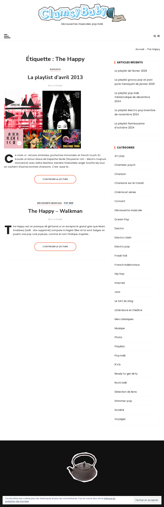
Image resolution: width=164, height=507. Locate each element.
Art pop (119, 156)
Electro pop (122, 246)
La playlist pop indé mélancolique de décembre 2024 (132, 97)
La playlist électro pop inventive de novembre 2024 (135, 112)
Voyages (120, 419)
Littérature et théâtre (128, 310)
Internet (120, 283)
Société (119, 410)
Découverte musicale (49, 203)
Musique (120, 328)
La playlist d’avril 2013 (55, 77)
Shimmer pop (123, 401)
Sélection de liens (126, 392)
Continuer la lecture (55, 179)
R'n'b (118, 364)
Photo (118, 337)
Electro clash (123, 237)
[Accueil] (139, 49)
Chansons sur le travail (129, 183)
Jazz (117, 292)
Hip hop (119, 274)
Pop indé (68, 203)
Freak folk (121, 256)
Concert (120, 201)
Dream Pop (122, 219)
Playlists (55, 69)
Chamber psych (125, 165)
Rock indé (121, 382)
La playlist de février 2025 (131, 71)
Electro (119, 228)
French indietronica (127, 265)
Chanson (120, 174)
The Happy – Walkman (55, 211)
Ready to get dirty (126, 374)
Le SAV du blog (124, 301)
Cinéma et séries (125, 192)
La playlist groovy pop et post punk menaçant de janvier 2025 (135, 82)
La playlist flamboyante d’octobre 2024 (129, 126)
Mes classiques (124, 319)
